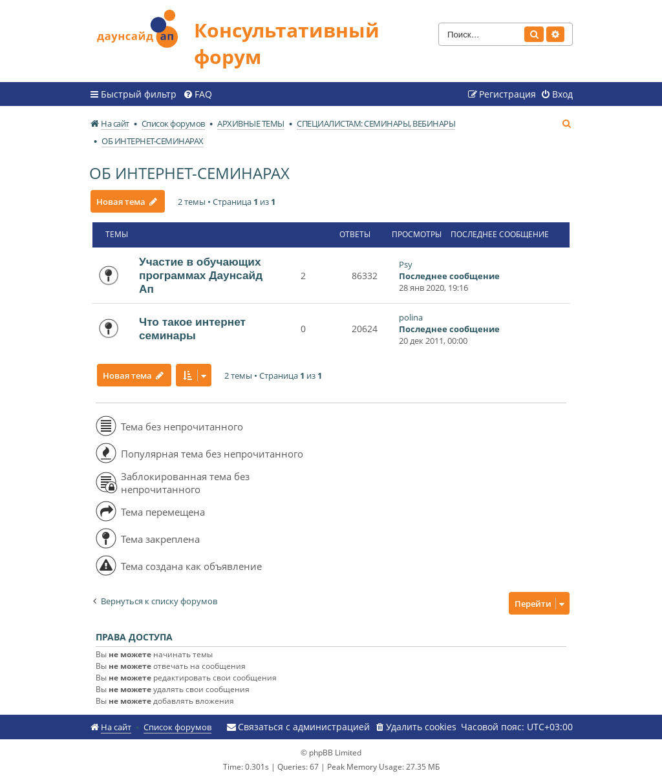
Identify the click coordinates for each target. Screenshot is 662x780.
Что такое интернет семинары (192, 328)
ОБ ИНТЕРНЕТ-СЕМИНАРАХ (189, 173)
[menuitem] (197, 94)
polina (411, 317)
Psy (405, 264)
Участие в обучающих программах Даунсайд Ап (200, 275)
